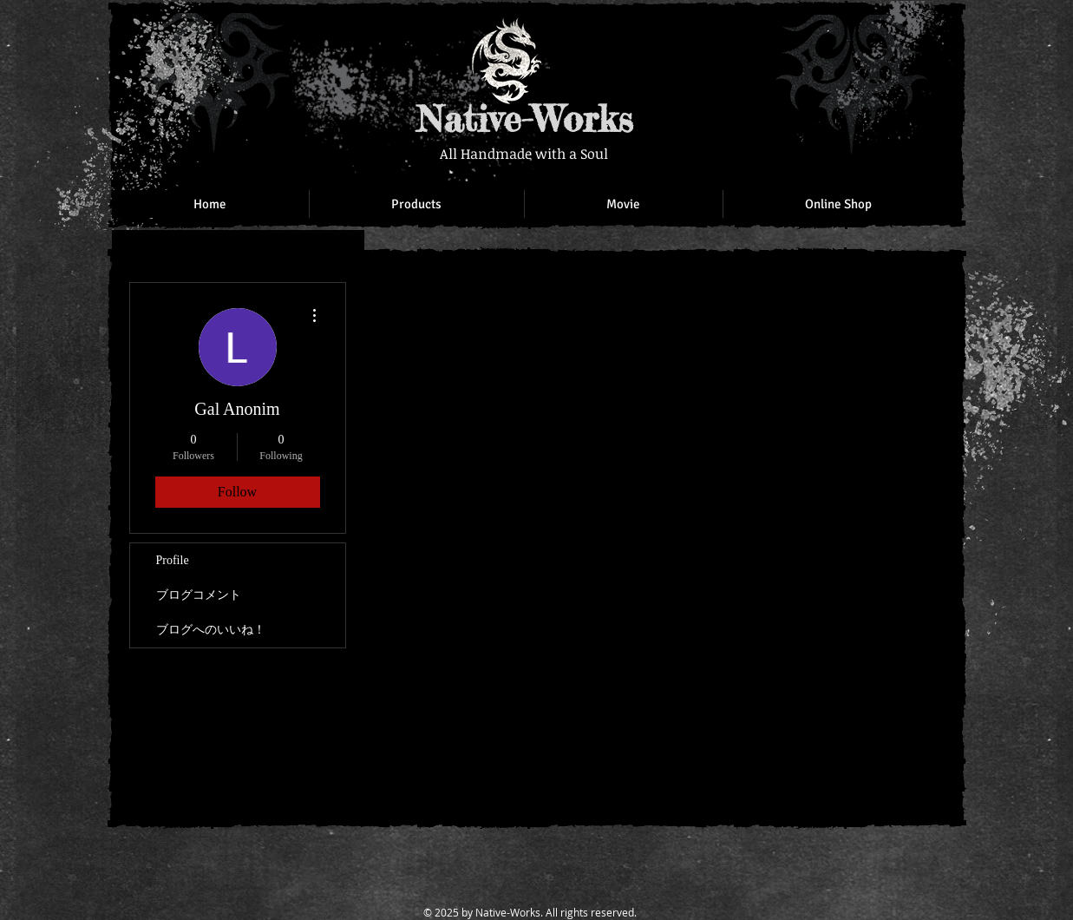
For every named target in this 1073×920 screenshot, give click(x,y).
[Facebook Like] (840, 34)
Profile (172, 560)
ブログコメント (198, 594)
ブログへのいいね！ (210, 629)
